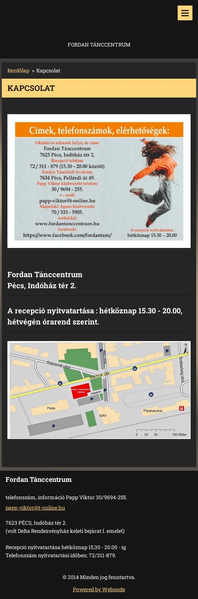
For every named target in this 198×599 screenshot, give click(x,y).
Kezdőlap (18, 70)
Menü (185, 13)
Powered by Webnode (99, 589)
